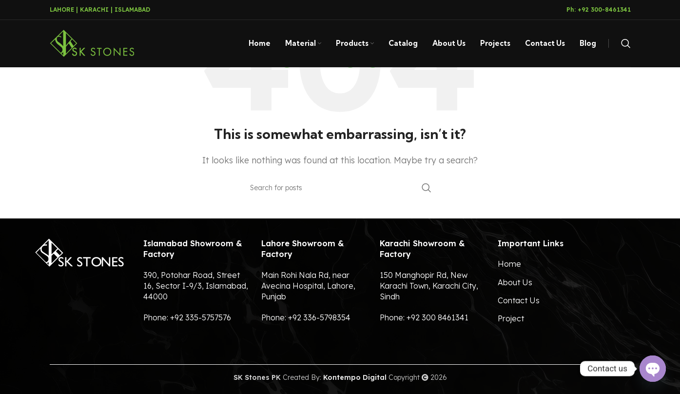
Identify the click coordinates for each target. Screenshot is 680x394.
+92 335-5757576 (200, 317)
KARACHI (94, 9)
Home (509, 264)
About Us (515, 282)
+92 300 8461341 (437, 317)
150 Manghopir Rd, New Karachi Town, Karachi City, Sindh (429, 286)
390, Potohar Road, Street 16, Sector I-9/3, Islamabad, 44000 (195, 286)
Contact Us (519, 300)
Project (511, 318)
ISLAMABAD (132, 9)
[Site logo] (92, 43)
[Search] (626, 44)
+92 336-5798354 (319, 317)
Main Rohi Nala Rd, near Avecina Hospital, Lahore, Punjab (308, 286)
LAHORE (62, 9)
